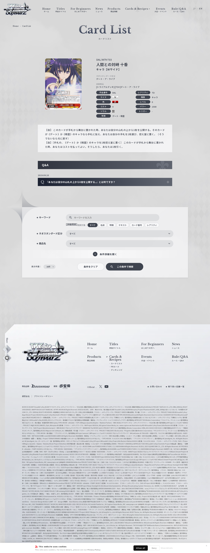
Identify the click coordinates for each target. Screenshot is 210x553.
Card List (26, 26)
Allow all (140, 548)
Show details (167, 548)
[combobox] (119, 233)
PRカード (115, 366)
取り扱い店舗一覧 (176, 386)
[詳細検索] (71, 224)
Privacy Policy (94, 549)
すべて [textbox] (72, 233)
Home (16, 26)
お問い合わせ (156, 386)
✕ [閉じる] (206, 546)
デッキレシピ (117, 370)
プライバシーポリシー (43, 396)
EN (200, 8)
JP (194, 8)
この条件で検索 (125, 266)
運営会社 (26, 396)
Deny (154, 548)
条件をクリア (91, 266)
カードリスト (117, 363)
